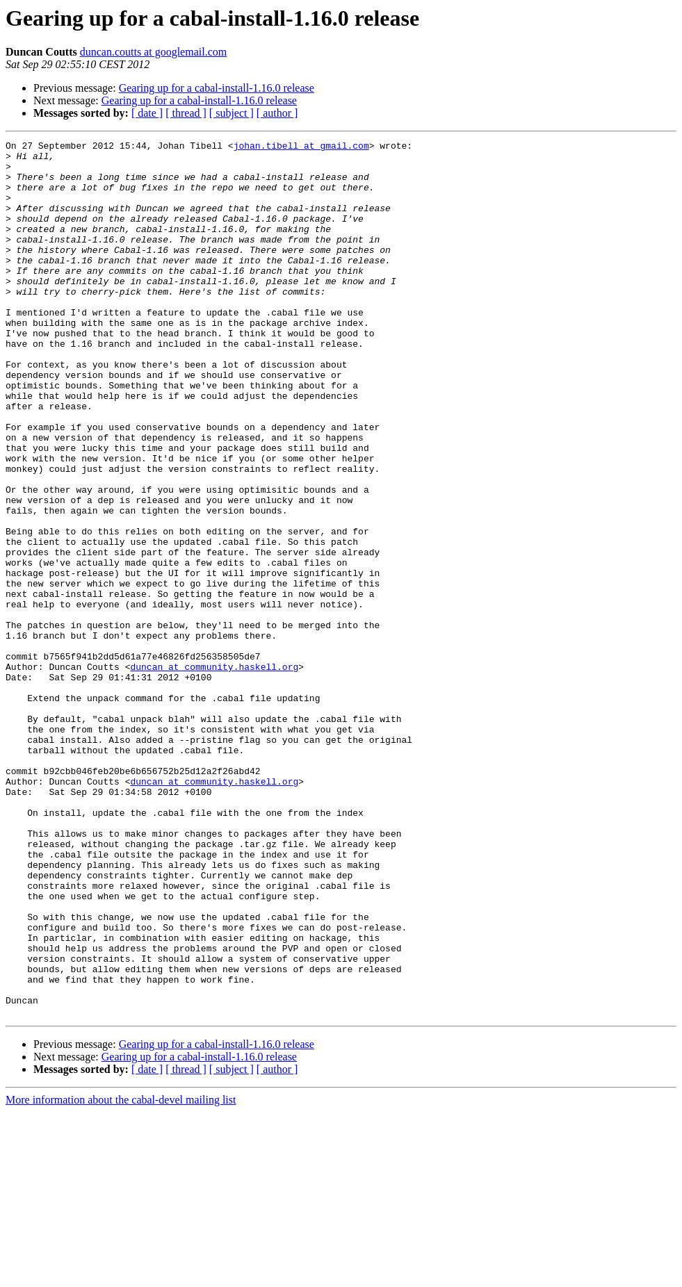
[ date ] (147, 113)
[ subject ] (231, 113)
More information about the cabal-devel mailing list (121, 1275)
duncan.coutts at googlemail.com (153, 52)
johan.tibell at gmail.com (301, 147)
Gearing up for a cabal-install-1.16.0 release (216, 88)
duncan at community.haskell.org (214, 773)
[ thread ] (185, 113)
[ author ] (277, 113)
